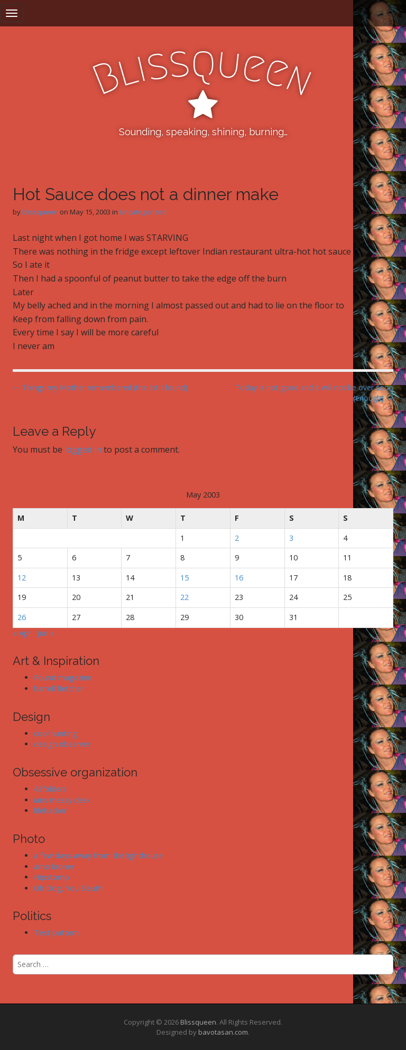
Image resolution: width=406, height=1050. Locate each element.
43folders (50, 789)
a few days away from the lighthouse (98, 855)
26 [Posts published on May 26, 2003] (21, 617)
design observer (62, 744)
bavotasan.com (223, 1032)
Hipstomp (51, 877)
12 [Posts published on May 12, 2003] (21, 578)
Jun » (46, 633)
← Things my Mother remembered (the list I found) (100, 387)
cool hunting (55, 733)
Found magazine (63, 677)
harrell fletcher (59, 688)
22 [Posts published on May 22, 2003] (184, 597)
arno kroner (54, 866)
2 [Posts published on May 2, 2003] (237, 538)
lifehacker (50, 810)
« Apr (22, 633)
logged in (83, 449)
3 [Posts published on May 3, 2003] (291, 538)
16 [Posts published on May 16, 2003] (239, 578)
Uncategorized (143, 212)
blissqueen (40, 212)
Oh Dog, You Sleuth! (69, 888)
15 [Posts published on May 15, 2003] (184, 578)
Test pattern (56, 932)
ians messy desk (62, 800)
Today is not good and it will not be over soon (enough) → (314, 392)
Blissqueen (198, 1022)
